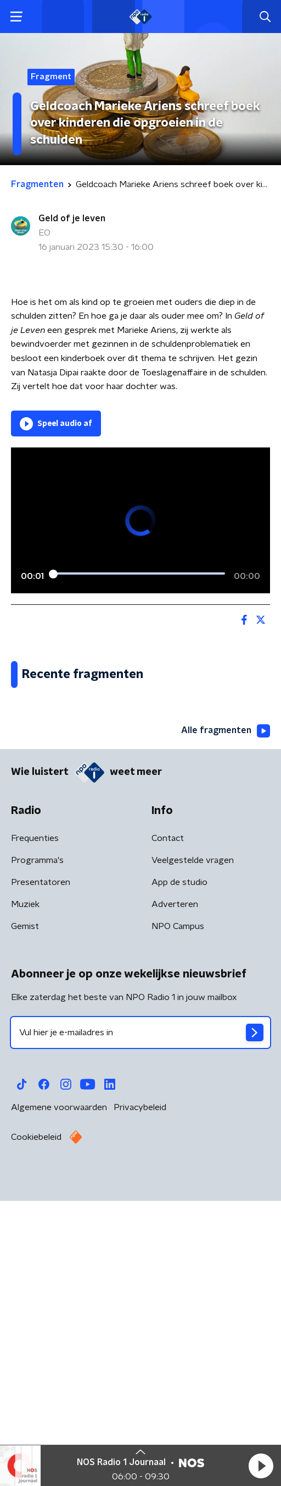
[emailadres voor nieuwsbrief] (140, 1324)
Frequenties (35, 1130)
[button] (260, 1465)
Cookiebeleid (36, 1429)
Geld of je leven (71, 218)
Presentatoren (40, 1174)
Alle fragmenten (225, 1023)
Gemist (25, 1218)
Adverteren (174, 1196)
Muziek (25, 1196)
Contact (167, 1130)
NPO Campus (177, 1218)
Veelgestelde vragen (192, 1152)
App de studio (179, 1174)
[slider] (139, 574)
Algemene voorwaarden (59, 1399)
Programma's (37, 1152)
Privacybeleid (140, 1399)
